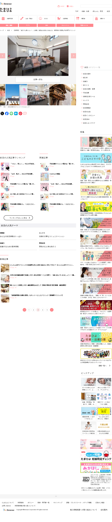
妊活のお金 (87, 112)
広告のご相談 (100, 502)
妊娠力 (85, 81)
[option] (38, 56)
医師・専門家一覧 (43, 502)
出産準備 (62, 18)
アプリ (28, 25)
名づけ (43, 18)
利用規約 (21, 502)
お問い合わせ (6, 506)
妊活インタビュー (89, 115)
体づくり (86, 85)
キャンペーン (65, 25)
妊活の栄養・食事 (89, 89)
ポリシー (31, 502)
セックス (86, 100)
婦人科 (85, 78)
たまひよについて (8, 502)
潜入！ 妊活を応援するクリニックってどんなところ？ (17, 107)
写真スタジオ (84, 25)
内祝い (70, 6)
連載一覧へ (103, 366)
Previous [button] (2, 55)
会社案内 (104, 510)
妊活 (108, 11)
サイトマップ (57, 502)
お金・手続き (26, 18)
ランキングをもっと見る (18, 218)
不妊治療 (86, 93)
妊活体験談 (87, 108)
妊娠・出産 (85, 11)
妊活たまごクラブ (89, 123)
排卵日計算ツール (89, 96)
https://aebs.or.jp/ (95, 484)
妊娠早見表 (7, 18)
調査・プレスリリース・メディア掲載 (79, 502)
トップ (2, 30)
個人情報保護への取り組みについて (83, 510)
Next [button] (73, 55)
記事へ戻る (38, 79)
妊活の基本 (87, 74)
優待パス (100, 18)
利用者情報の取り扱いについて (25, 506)
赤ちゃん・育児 (98, 11)
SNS (46, 25)
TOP (76, 11)
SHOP (60, 6)
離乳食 (80, 18)
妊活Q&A (86, 119)
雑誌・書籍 (9, 25)
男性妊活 (86, 104)
